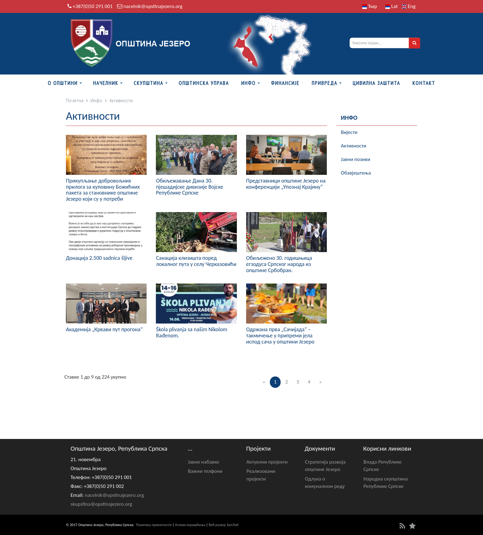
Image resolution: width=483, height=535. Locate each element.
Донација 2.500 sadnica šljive (99, 258)
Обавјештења (356, 173)
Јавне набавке (203, 462)
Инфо (248, 83)
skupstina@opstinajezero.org (101, 504)
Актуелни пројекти (267, 462)
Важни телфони (205, 471)
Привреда (324, 83)
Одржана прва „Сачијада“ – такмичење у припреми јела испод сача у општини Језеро (280, 335)
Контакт (423, 83)
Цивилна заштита (376, 83)
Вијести (349, 132)
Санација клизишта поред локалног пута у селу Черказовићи (196, 261)
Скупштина (148, 83)
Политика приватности (154, 525)
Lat (391, 6)
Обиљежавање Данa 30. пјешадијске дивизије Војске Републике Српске (189, 186)
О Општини (63, 83)
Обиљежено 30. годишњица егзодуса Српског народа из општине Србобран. (279, 264)
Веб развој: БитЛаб (223, 525)
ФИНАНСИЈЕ (285, 83)
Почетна (74, 100)
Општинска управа (204, 83)
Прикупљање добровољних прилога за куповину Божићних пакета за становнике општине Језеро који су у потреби (103, 189)
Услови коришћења (190, 525)
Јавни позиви (355, 159)
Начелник (105, 83)
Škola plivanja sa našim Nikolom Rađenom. (191, 332)
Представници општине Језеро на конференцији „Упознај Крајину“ (286, 183)
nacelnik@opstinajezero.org (152, 6)
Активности (354, 146)
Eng (409, 6)
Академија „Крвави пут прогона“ (104, 329)
